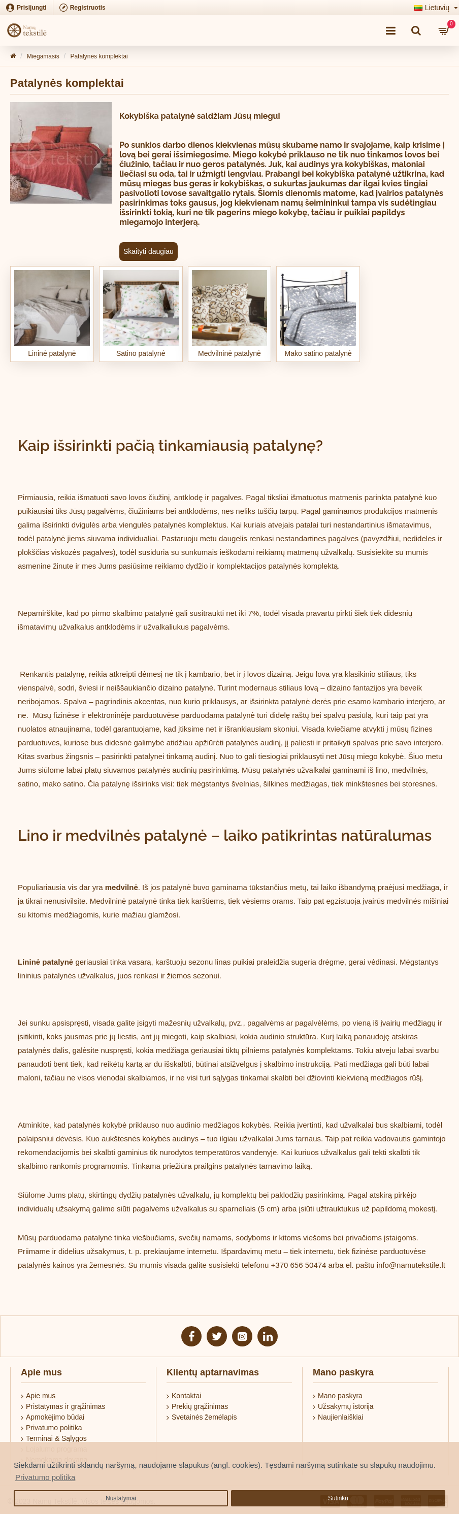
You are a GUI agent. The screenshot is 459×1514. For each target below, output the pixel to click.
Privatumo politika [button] (45, 1477)
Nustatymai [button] (121, 1498)
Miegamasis (43, 56)
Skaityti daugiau (148, 251)
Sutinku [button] (338, 1498)
